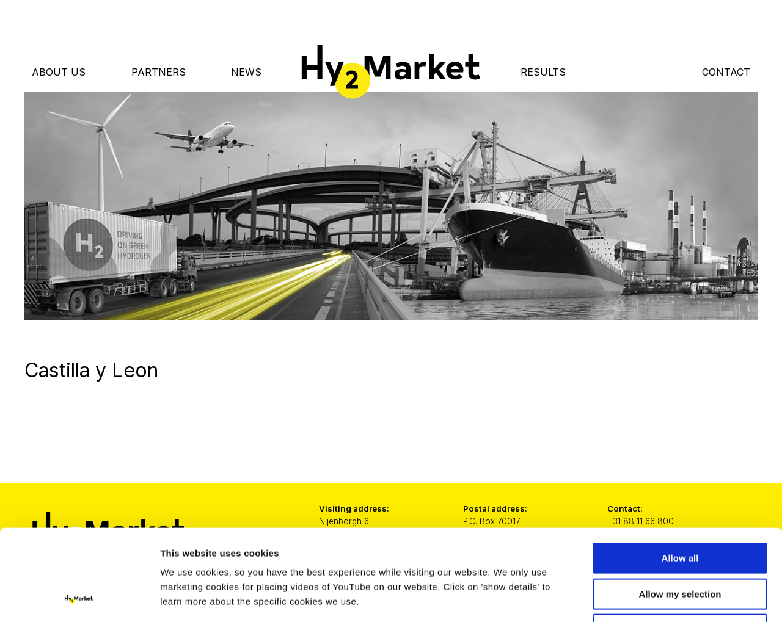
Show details (641, 598)
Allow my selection (679, 509)
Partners (158, 72)
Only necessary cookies (680, 544)
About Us (59, 72)
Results (543, 72)
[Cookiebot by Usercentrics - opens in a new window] (79, 598)
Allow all (680, 473)
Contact (726, 72)
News (246, 72)
